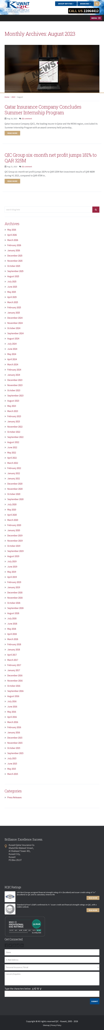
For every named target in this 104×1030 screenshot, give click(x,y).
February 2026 (14, 245)
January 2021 (13, 478)
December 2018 (14, 592)
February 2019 (14, 582)
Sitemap (46, 1025)
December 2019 (14, 535)
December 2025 (14, 255)
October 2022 (13, 431)
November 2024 (14, 323)
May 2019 (11, 571)
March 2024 (12, 364)
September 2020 (15, 499)
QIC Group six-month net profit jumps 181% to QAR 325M (47, 157)
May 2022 (11, 452)
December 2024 (14, 317)
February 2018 (14, 644)
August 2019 (13, 556)
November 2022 (14, 426)
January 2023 (13, 421)
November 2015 (14, 742)
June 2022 (12, 447)
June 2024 (12, 348)
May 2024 (11, 354)
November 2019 (14, 540)
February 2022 (14, 468)
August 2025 (13, 276)
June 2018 (12, 623)
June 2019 (12, 566)
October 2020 (13, 494)
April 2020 (12, 514)
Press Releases (14, 797)
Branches (85, 3)
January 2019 (13, 587)
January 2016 (13, 732)
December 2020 (14, 483)
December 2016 (14, 675)
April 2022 (12, 457)
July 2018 (11, 618)
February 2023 (14, 416)
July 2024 (11, 343)
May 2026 (11, 229)
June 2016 (12, 706)
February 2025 (14, 307)
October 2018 (13, 602)
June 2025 (12, 286)
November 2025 (14, 260)
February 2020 (14, 525)
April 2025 (12, 297)
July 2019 (11, 561)
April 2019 (12, 576)
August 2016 (13, 696)
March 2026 (12, 240)
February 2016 (14, 727)
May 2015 (11, 768)
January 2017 (13, 670)
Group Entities (66, 3)
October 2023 (13, 390)
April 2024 (12, 359)
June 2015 (12, 763)
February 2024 (14, 369)
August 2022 (13, 442)
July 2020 (11, 504)
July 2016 (11, 701)
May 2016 (11, 711)
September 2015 (15, 753)
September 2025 (15, 271)
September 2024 (15, 333)
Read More (93, 898)
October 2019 (13, 545)
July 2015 (11, 758)
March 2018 (12, 639)
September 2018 (15, 608)
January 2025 (13, 312)
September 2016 (15, 691)
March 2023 (12, 411)
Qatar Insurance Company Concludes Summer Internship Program (47, 109)
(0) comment (27, 118)
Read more (12, 133)
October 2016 (13, 685)
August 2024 (13, 338)
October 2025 (13, 265)
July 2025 (11, 281)
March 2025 (12, 302)
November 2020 (14, 488)
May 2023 (11, 405)
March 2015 (12, 773)
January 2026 (13, 250)
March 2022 (12, 462)
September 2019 (15, 551)
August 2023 (13, 400)
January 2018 (13, 649)
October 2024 (13, 328)
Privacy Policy (56, 1025)
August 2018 (13, 613)
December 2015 (14, 737)
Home (7, 97)
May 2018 (11, 628)
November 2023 (14, 385)
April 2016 (12, 716)
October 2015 (13, 748)
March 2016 (12, 722)
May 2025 (11, 291)
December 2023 (14, 380)
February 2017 (14, 665)
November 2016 (14, 680)
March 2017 (12, 659)
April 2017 (12, 654)
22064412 (90, 10)
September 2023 (15, 395)
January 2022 (13, 473)
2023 (13, 97)
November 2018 (14, 597)
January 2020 (13, 530)
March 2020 (12, 519)
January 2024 (13, 374)
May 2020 (11, 509)
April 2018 (12, 634)
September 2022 (15, 437)
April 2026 (12, 234)
